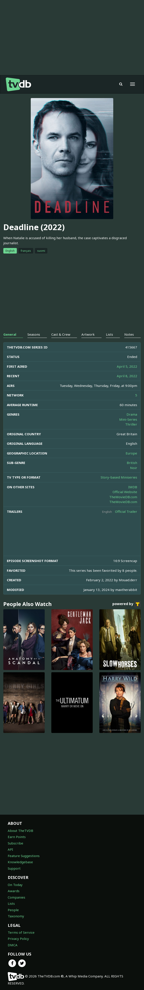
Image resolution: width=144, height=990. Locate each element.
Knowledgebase (20, 862)
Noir (133, 468)
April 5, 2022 (127, 366)
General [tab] (9, 334)
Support (14, 868)
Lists (11, 903)
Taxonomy (16, 916)
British (132, 462)
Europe (131, 453)
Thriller (131, 424)
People (13, 910)
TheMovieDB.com (123, 497)
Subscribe (15, 843)
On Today (15, 884)
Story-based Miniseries (119, 477)
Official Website (125, 492)
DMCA (12, 945)
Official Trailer (126, 511)
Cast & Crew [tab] (60, 334)
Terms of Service (21, 932)
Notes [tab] (129, 334)
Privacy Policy (18, 938)
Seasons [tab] (33, 334)
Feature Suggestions (24, 856)
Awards (13, 891)
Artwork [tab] (88, 334)
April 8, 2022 (127, 376)
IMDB (132, 487)
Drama (132, 414)
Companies (16, 897)
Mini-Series (128, 419)
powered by (126, 604)
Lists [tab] (109, 334)
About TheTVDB (20, 830)
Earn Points (17, 837)
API (10, 849)
